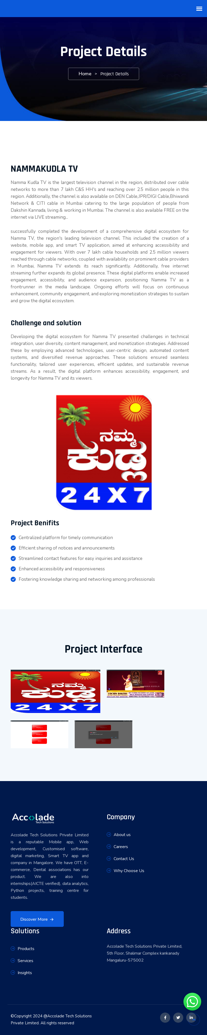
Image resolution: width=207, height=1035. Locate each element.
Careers (117, 847)
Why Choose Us (125, 871)
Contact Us (120, 859)
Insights (21, 973)
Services (22, 961)
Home (84, 73)
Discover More (37, 919)
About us (119, 835)
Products (22, 949)
